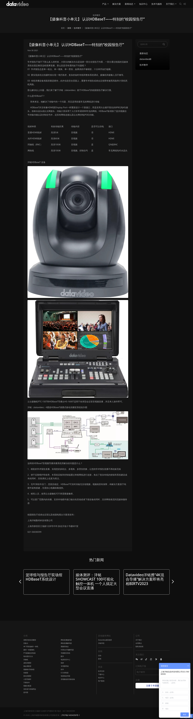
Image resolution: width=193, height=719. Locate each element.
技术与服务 (156, 3)
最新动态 (144, 53)
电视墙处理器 (65, 676)
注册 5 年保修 (152, 685)
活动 (99, 655)
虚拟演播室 (27, 663)
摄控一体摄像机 (28, 650)
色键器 (25, 673)
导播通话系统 (65, 653)
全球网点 (139, 643)
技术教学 (144, 64)
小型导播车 (27, 679)
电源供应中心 (65, 659)
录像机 (25, 659)
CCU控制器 (65, 673)
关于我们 (170, 3)
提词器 (25, 692)
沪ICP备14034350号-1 (70, 715)
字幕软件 (26, 682)
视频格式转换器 (28, 669)
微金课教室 (27, 666)
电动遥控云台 (28, 656)
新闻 (99, 659)
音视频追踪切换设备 (68, 679)
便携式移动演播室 (29, 640)
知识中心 (143, 3)
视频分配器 (27, 686)
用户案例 (101, 681)
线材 (62, 663)
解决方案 (116, 3)
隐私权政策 (139, 646)
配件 (62, 656)
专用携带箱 (65, 666)
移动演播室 (27, 676)
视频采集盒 (65, 646)
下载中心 (101, 674)
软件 (62, 669)
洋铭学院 (101, 643)
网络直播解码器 (66, 643)
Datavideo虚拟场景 (105, 640)
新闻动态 (129, 3)
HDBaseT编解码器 (67, 650)
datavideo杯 (145, 59)
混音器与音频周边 (29, 689)
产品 (104, 3)
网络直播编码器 (66, 640)
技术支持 (101, 671)
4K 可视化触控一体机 (30, 646)
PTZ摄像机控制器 (29, 653)
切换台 (25, 643)
